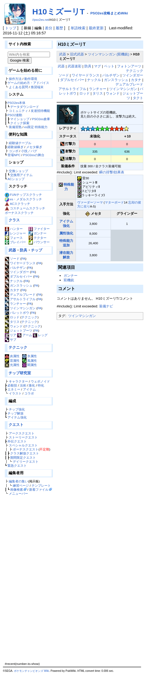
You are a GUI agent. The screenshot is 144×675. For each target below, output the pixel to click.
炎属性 (12, 356)
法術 (23, 385)
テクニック (29, 317)
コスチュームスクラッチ (27, 208)
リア (10, 335)
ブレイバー (15, 242)
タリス (12, 321)
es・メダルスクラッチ (26, 199)
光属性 (12, 365)
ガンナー (37, 233)
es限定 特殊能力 (36, 127)
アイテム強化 (17, 417)
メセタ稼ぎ (34, 147)
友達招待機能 (40, 110)
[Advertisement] (28, 578)
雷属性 (12, 360)
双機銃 (69, 280)
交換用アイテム (21, 175)
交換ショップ (18, 171)
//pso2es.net (40, 19)
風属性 (29, 360)
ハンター (14, 228)
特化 (41, 385)
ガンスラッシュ (18, 285)
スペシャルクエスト (23, 445)
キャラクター (18, 381)
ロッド (12, 317)
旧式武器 (77, 54)
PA (23, 258)
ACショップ (16, 179)
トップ (10, 28)
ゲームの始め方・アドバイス (28, 82)
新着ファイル (38, 489)
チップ (36, 250)
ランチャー (15, 303)
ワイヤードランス (20, 263)
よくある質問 (18, 87)
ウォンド (14, 326)
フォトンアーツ (129, 66)
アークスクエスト (21, 433)
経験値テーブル (20, 143)
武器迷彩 (74, 66)
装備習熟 (15, 127)
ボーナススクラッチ (19, 212)
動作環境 (30, 78)
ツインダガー (17, 272)
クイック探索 (19, 123)
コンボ (13, 151)
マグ (97, 66)
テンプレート (41, 485)
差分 (48, 28)
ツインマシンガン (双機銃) (108, 54)
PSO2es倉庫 (41, 119)
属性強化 (66, 233)
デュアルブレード (20, 294)
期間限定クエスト (23, 457)
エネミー (13, 389)
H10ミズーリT (58, 11)
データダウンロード (24, 106)
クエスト (16, 424)
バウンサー (39, 242)
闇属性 (29, 365)
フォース (14, 237)
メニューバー (18, 493)
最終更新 (96, 28)
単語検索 (78, 28)
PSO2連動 (14, 115)
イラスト (15, 393)
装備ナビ (106, 306)
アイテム (29, 389)
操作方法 (15, 78)
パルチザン (15, 267)
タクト (138, 98)
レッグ (40, 335)
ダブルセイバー (18, 276)
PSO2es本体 (16, 102)
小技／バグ (29, 151)
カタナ (12, 290)
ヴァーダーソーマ (90, 202)
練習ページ (21, 485)
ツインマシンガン (20, 308)
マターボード (114, 202)
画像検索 (16, 489)
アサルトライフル (20, 299)
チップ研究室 (20, 373)
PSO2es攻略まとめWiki (109, 13)
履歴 (59, 28)
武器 (12, 250)
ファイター (39, 228)
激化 (32, 385)
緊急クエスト (17, 465)
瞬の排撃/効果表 (111, 172)
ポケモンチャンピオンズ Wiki (31, 670)
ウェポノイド (40, 381)
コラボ (29, 393)
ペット (109, 66)
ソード (12, 258)
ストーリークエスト (23, 437)
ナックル (14, 281)
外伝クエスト (17, 441)
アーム (24, 335)
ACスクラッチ (20, 203)
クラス (14, 220)
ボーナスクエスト (25, 449)
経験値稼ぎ (15, 147)
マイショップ (19, 119)
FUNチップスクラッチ (26, 194)
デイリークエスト (25, 461)
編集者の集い (18, 481)
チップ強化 (17, 409)
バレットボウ (17, 312)
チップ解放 (15, 413)
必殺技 (12, 385)
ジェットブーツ (18, 330)
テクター (37, 237)
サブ (10, 339)
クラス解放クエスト (24, 453)
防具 (23, 250)
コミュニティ (18, 110)
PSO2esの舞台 (33, 155)
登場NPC (14, 155)
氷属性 (29, 356)
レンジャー (15, 233)
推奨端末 (37, 87)
